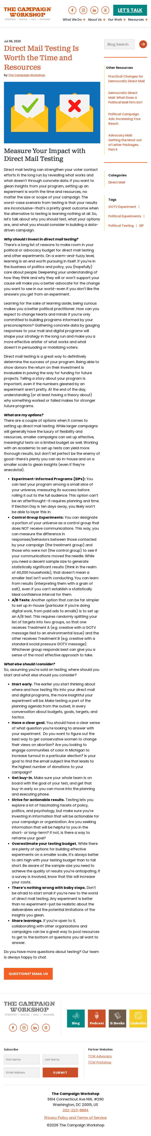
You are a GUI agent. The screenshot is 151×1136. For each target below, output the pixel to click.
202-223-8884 (75, 1110)
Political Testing (121, 225)
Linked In (94, 10)
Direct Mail (116, 182)
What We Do (72, 19)
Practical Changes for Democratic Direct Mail (126, 78)
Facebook (72, 10)
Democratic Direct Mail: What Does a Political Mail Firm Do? (125, 98)
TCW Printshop (99, 1062)
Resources (136, 19)
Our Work (115, 19)
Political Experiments (124, 216)
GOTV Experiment (122, 206)
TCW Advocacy (100, 1056)
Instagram (83, 10)
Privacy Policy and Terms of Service (75, 1117)
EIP (141, 225)
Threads (105, 10)
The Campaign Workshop (26, 75)
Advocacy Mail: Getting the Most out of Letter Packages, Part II (125, 142)
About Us (95, 19)
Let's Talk (130, 10)
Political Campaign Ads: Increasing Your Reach (124, 119)
